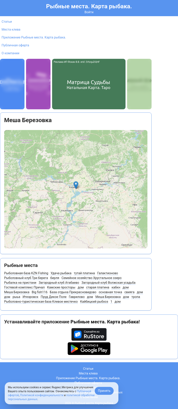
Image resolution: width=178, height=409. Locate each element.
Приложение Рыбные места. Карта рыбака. (34, 37)
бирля (54, 278)
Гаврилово (77, 297)
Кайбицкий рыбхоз (94, 301)
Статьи (7, 21)
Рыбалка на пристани (20, 283)
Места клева (11, 29)
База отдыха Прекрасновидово (73, 292)
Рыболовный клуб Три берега (26, 278)
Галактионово (107, 273)
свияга (129, 292)
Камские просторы (61, 287)
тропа (135, 297)
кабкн (115, 287)
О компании (10, 53)
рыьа (16, 297)
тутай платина (84, 273)
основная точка (110, 292)
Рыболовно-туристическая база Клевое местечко (41, 301)
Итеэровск (30, 297)
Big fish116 (40, 292)
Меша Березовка (16, 292)
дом (81, 287)
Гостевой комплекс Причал (24, 287)
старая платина (97, 287)
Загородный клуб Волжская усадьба (108, 283)
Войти (88, 12)
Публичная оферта (15, 45)
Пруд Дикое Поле (54, 297)
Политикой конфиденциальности (41, 395)
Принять (104, 391)
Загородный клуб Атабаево (59, 283)
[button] (75, 185)
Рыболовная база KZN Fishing (26, 273)
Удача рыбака (61, 273)
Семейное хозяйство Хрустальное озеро (92, 278)
